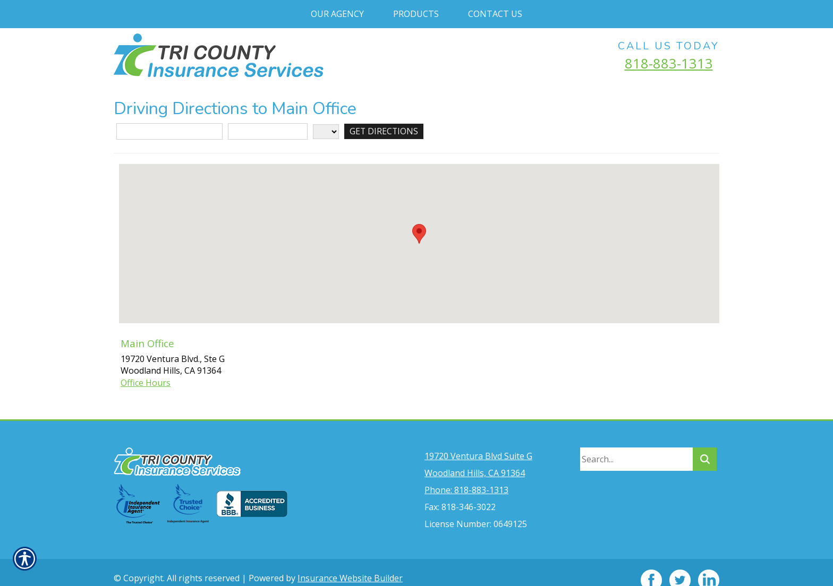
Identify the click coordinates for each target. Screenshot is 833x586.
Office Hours (146, 383)
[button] (419, 234)
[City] (268, 131)
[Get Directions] (384, 131)
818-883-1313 (669, 63)
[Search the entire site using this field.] (636, 443)
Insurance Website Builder (350, 562)
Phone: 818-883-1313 (466, 474)
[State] (326, 131)
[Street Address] (169, 131)
